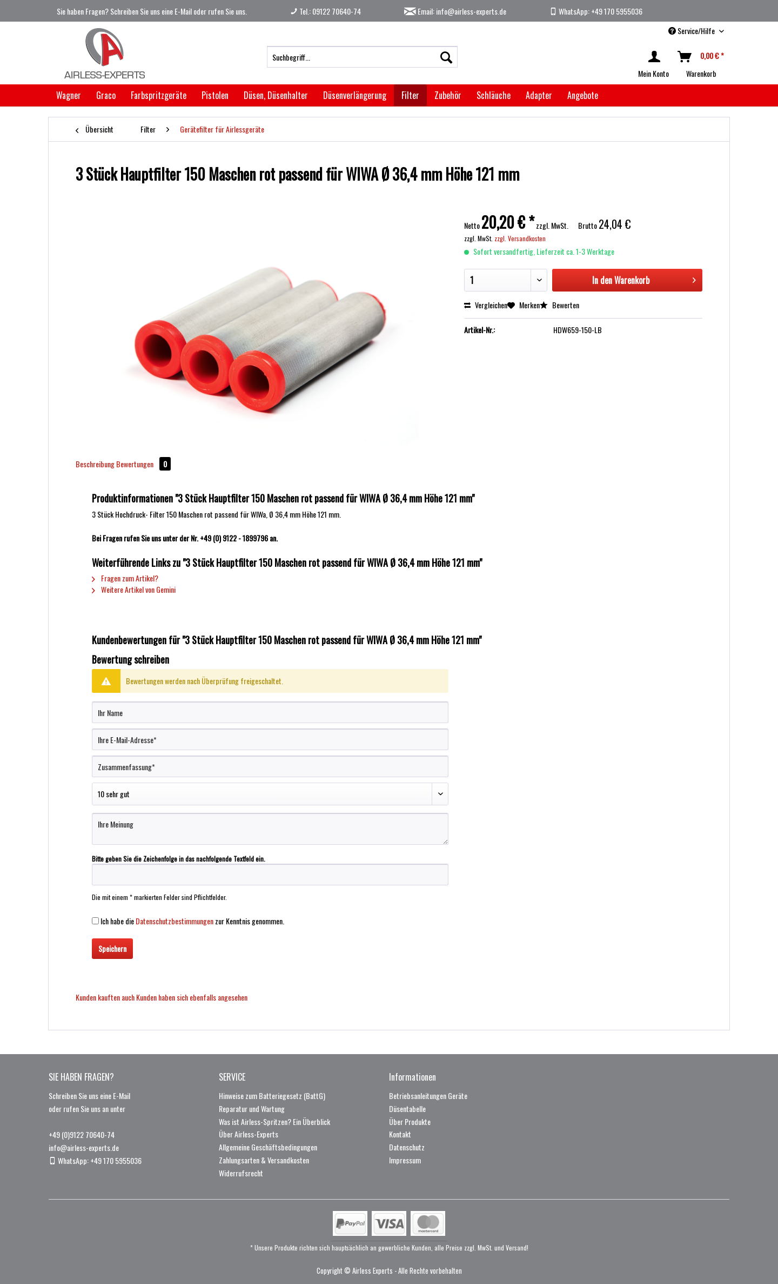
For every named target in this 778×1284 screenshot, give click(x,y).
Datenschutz (407, 1147)
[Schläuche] (493, 95)
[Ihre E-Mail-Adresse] (270, 739)
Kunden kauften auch (105, 997)
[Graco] (106, 95)
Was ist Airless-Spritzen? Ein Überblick (274, 1121)
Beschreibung (95, 463)
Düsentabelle (407, 1108)
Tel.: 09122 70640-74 (325, 11)
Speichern (112, 948)
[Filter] (410, 95)
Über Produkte (410, 1121)
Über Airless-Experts (248, 1134)
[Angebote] (583, 95)
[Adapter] (539, 95)
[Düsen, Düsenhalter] (276, 95)
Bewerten (559, 304)
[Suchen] (446, 57)
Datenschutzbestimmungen (174, 920)
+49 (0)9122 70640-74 (82, 1134)
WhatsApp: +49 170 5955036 (595, 11)
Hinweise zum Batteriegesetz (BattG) (272, 1095)
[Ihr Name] (270, 712)
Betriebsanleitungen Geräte (428, 1095)
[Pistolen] (215, 95)
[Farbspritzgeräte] (158, 95)
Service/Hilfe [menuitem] (692, 30)
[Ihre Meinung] (270, 829)
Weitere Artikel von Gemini (134, 589)
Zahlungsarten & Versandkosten (264, 1160)
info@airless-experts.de (84, 1147)
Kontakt (400, 1134)
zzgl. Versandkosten (520, 238)
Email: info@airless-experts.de (455, 11)
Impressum (405, 1160)
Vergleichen (485, 304)
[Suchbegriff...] (362, 57)
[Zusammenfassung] (270, 766)
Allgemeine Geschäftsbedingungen (268, 1147)
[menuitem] (362, 57)
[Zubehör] (448, 95)
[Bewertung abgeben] (270, 794)
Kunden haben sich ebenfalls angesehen (191, 997)
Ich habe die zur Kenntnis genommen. (192, 920)
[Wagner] (69, 95)
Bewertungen (143, 463)
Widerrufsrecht (241, 1173)
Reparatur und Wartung (252, 1108)
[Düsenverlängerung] (355, 95)
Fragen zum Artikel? (125, 578)
